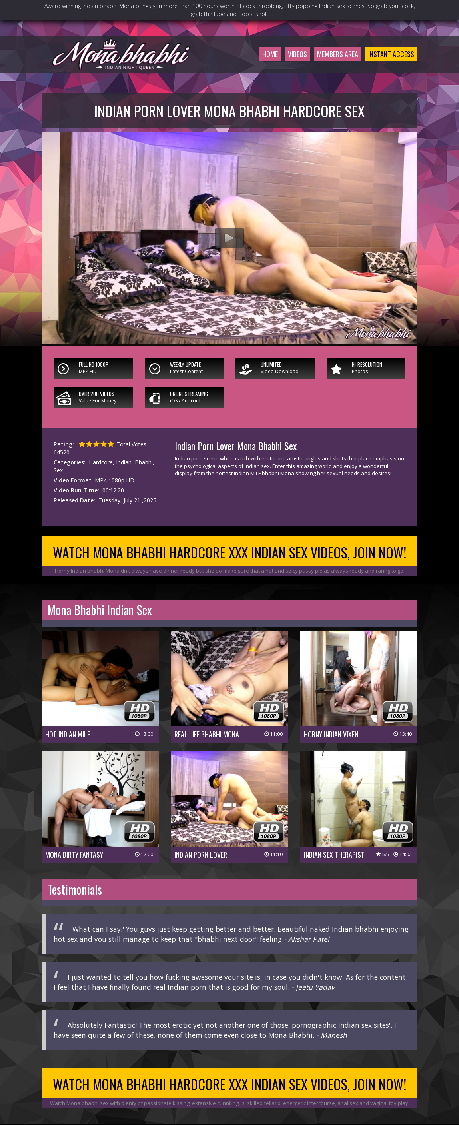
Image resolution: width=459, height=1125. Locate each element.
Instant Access (391, 54)
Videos (297, 54)
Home (270, 54)
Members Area (337, 54)
